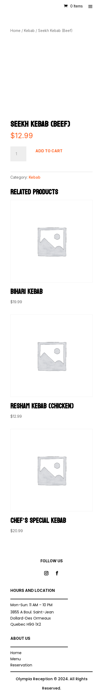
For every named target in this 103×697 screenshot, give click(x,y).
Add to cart (49, 151)
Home (15, 30)
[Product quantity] (18, 153)
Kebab (29, 30)
